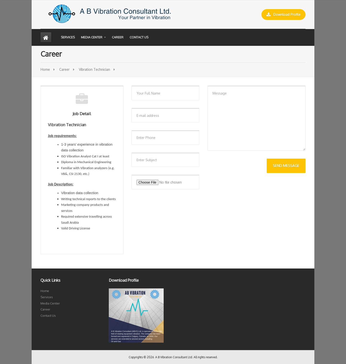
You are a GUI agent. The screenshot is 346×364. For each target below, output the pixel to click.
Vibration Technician (94, 69)
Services (68, 37)
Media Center (91, 37)
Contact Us (139, 37)
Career (117, 37)
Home (45, 69)
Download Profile (283, 14)
